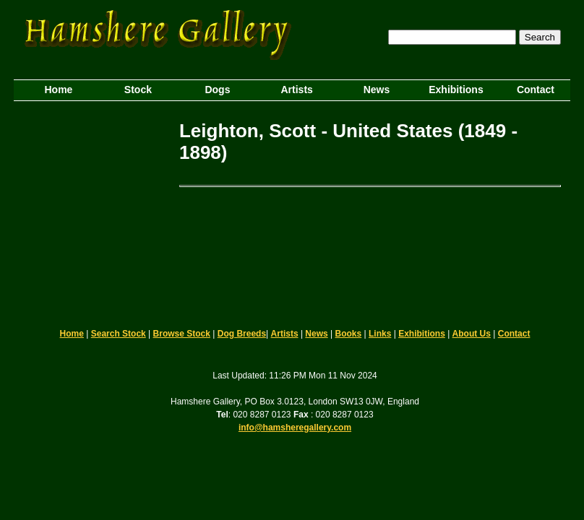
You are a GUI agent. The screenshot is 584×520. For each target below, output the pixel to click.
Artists (285, 334)
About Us (471, 334)
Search (540, 37)
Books (348, 334)
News (316, 334)
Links (380, 334)
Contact (514, 334)
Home (72, 334)
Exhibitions (421, 334)
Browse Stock (181, 334)
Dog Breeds (242, 334)
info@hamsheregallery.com (295, 427)
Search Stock (118, 334)
